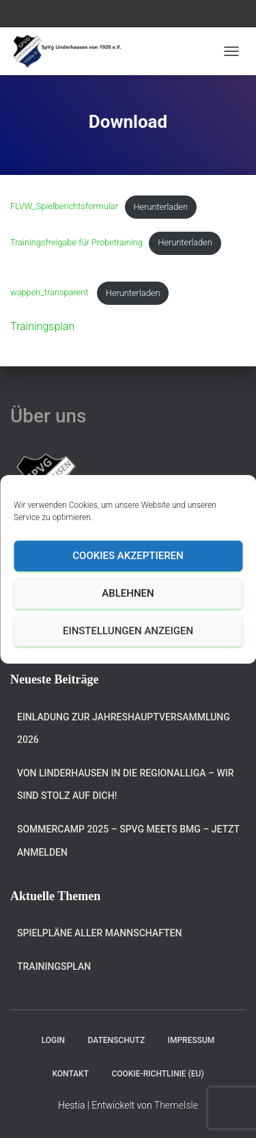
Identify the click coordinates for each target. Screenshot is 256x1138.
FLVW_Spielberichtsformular (64, 207)
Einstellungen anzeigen (128, 631)
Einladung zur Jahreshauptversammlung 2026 (123, 729)
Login (53, 1040)
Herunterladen (160, 207)
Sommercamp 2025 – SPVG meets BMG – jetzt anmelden (128, 841)
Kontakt (70, 1074)
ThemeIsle (176, 1105)
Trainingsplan (42, 326)
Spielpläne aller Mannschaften (99, 932)
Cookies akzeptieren (127, 556)
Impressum (191, 1040)
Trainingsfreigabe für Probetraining (76, 242)
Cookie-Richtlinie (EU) (157, 1074)
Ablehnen (128, 593)
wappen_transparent (50, 293)
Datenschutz (116, 1040)
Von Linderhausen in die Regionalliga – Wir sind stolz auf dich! (125, 785)
